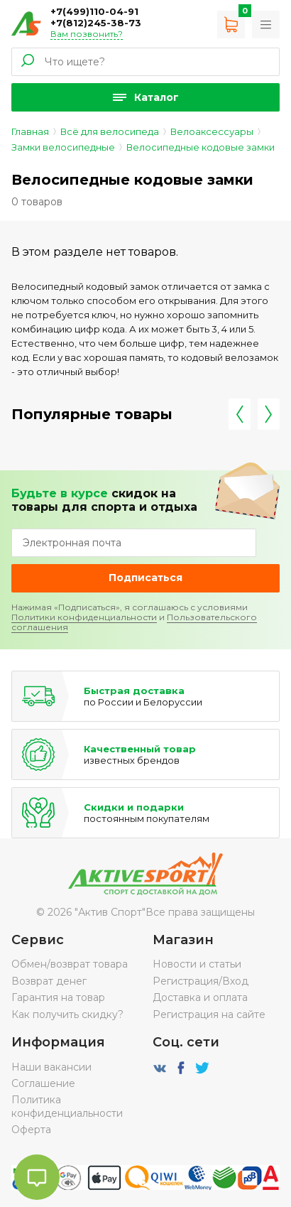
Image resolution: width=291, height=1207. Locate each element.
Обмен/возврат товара (69, 964)
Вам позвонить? (86, 33)
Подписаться (145, 577)
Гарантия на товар (58, 997)
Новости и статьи (197, 964)
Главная (30, 131)
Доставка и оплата (200, 997)
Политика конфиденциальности (67, 1106)
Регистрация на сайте (209, 1014)
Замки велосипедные (63, 147)
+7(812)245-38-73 (95, 22)
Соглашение (43, 1083)
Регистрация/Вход (200, 981)
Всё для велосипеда (109, 131)
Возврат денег (49, 981)
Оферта (31, 1129)
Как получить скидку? (67, 1014)
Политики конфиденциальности (84, 617)
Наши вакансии (51, 1067)
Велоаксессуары (211, 131)
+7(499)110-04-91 (94, 11)
